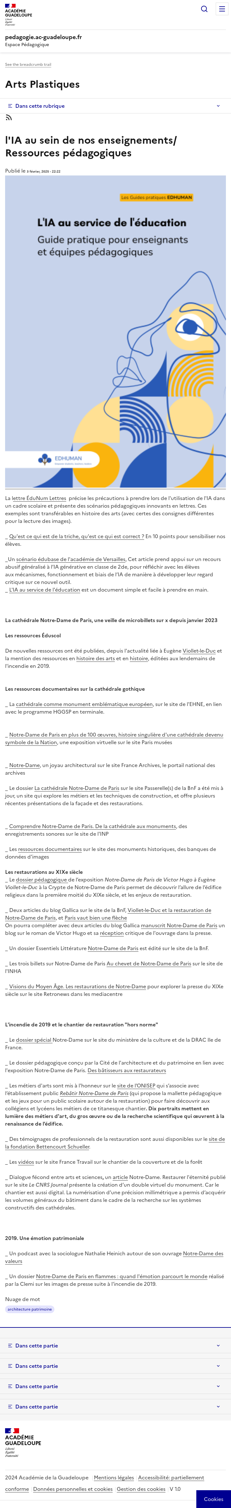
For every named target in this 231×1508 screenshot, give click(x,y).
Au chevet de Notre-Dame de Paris (149, 963)
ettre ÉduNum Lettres (39, 498)
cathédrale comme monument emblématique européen (84, 704)
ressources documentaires (50, 849)
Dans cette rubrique (40, 106)
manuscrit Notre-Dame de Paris (179, 925)
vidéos (26, 1162)
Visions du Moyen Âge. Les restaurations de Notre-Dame (77, 986)
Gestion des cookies (141, 1489)
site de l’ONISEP (136, 1085)
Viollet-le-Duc (199, 651)
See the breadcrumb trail (28, 64)
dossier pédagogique (42, 879)
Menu (222, 9)
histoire (139, 658)
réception (112, 933)
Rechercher (204, 9)
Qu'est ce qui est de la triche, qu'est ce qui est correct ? (76, 536)
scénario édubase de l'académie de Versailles (70, 559)
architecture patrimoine (30, 1309)
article (120, 1177)
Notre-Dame (24, 765)
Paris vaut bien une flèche (96, 918)
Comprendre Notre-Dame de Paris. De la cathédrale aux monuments (92, 826)
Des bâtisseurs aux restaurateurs (127, 1070)
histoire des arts (95, 658)
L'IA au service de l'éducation (44, 589)
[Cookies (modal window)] (213, 1499)
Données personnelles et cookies (73, 1489)
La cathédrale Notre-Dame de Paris (76, 788)
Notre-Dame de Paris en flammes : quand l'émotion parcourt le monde (121, 1276)
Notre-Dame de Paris (113, 948)
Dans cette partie (36, 1345)
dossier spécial (34, 1040)
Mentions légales (114, 1477)
